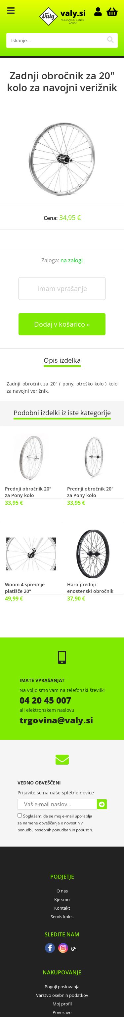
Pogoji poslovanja (62, 987)
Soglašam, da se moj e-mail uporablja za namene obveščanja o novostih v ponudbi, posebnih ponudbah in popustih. (55, 823)
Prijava (101, 11)
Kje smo (62, 899)
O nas (62, 891)
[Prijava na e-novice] (102, 804)
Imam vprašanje (62, 288)
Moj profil (62, 1004)
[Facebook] (50, 949)
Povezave (62, 1012)
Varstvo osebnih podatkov (62, 995)
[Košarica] (111, 11)
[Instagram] (63, 949)
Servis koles (62, 917)
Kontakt (62, 908)
